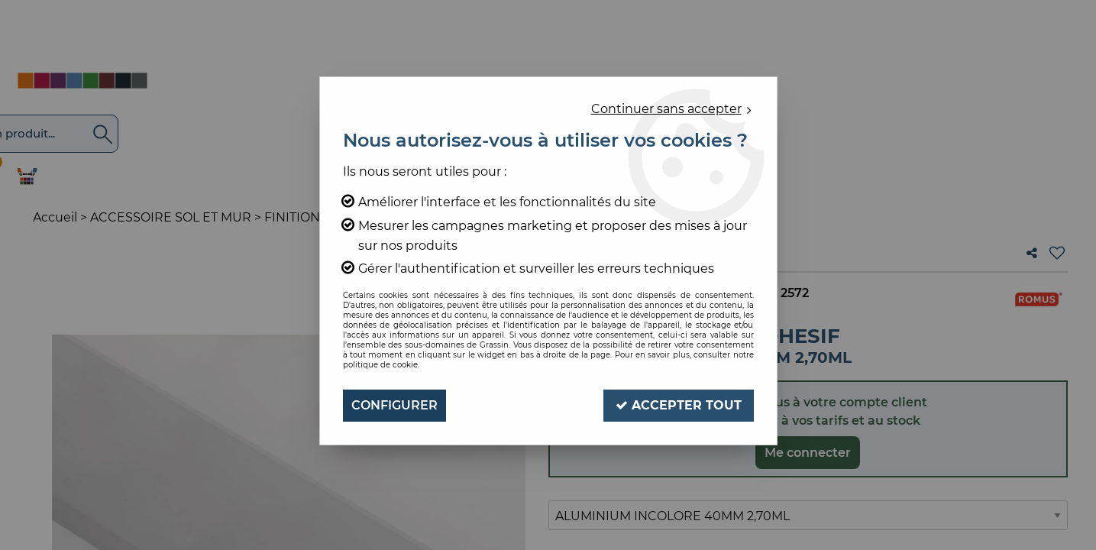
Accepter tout (679, 405)
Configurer (394, 405)
